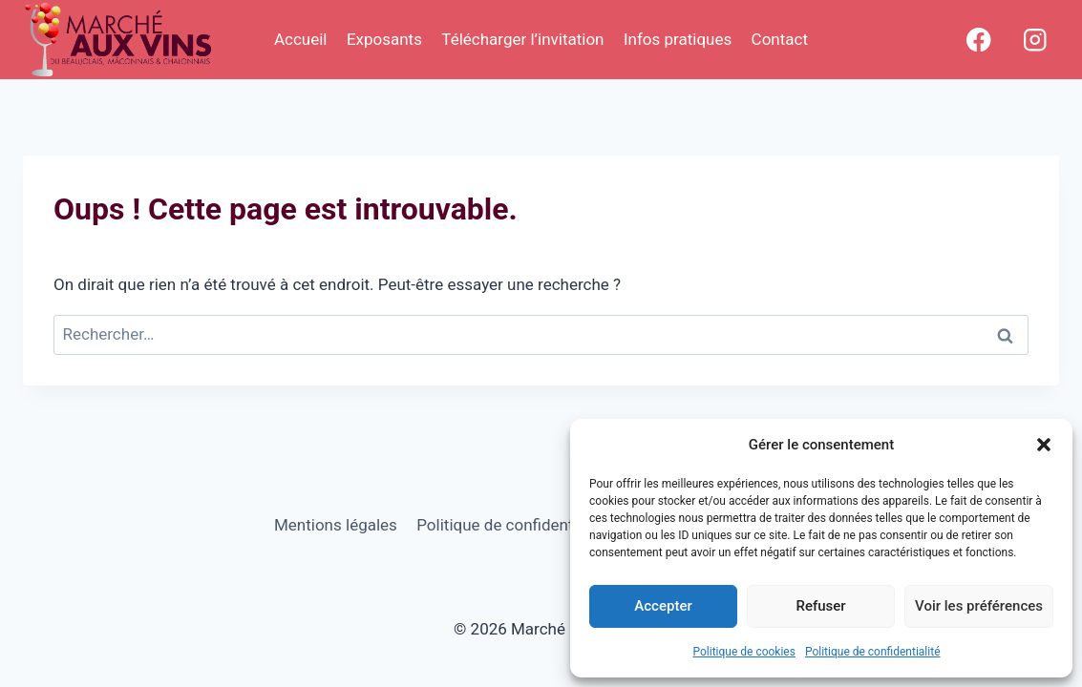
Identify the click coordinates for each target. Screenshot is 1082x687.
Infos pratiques (678, 39)
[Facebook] (978, 39)
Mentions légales (335, 524)
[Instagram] (1034, 39)
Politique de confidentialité (873, 651)
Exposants (384, 39)
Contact (780, 39)
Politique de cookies (744, 651)
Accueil (301, 39)
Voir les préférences (979, 605)
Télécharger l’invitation (522, 39)
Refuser (820, 605)
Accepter (662, 605)
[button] (1043, 444)
